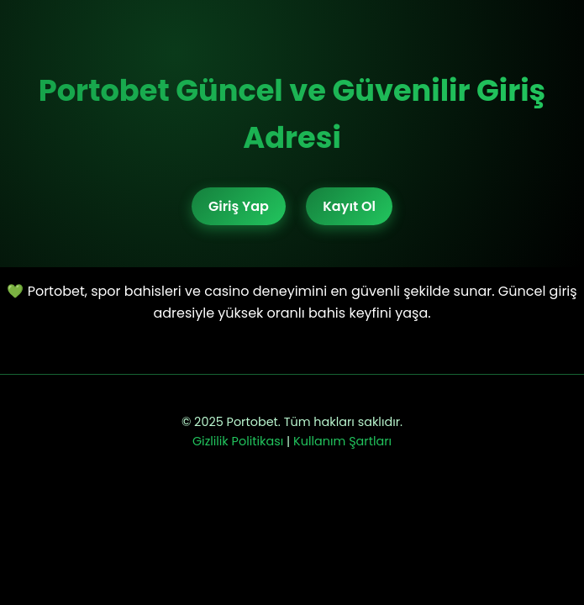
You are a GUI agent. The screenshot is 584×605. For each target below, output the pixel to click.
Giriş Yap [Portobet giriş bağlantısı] (238, 206)
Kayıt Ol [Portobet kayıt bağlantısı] (349, 206)
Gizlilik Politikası (237, 441)
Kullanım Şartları (342, 441)
